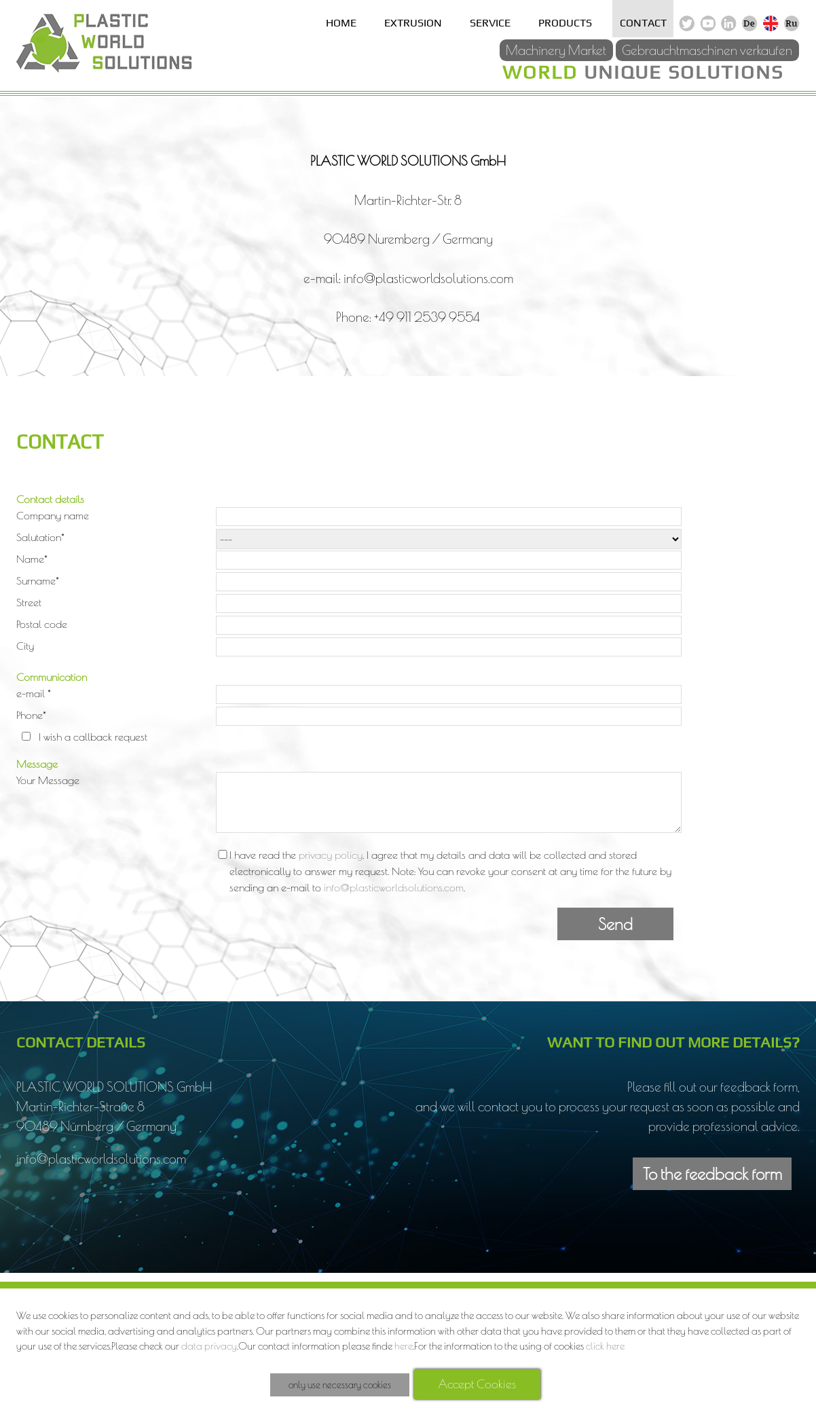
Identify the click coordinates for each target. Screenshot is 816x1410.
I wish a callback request (93, 736)
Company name (52, 515)
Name (32, 559)
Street (28, 602)
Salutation (40, 537)
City (25, 645)
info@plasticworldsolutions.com (394, 887)
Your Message (47, 780)
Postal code (41, 624)
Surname (37, 580)
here (403, 1346)
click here (605, 1346)
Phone (31, 715)
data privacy (209, 1346)
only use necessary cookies (340, 1384)
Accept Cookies (477, 1384)
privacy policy (331, 855)
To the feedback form (712, 1173)
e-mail (33, 693)
